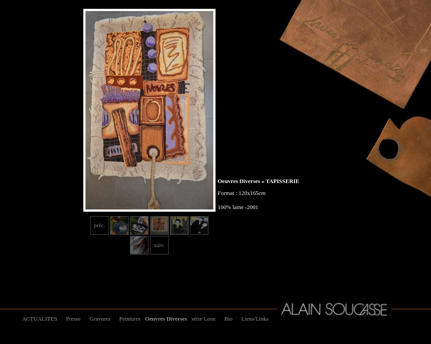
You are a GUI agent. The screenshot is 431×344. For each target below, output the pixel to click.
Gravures (99, 318)
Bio (228, 318)
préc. (99, 225)
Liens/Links (255, 318)
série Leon (204, 318)
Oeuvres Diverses (239, 181)
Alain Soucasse (334, 309)
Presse (73, 318)
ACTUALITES (39, 318)
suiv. (159, 245)
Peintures (129, 318)
